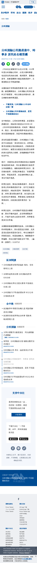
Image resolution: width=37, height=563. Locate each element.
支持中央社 (28, 7)
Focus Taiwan (11, 507)
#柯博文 (5, 253)
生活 (7, 19)
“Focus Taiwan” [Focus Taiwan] (24, 553)
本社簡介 (9, 542)
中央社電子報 (25, 531)
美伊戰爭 (5, 13)
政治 (19, 13)
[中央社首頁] (18, 7)
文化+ (22, 523)
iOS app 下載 (25, 507)
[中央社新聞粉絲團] (18, 499)
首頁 (2, 19)
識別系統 (9, 545)
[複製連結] (13, 64)
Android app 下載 (25, 511)
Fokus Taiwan (11, 515)
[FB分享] (3, 64)
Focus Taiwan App (25, 517)
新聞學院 (23, 529)
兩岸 (30, 13)
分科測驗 (11, 327)
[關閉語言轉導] (36, 548)
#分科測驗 (6, 249)
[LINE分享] (8, 64)
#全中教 (25, 249)
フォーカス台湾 (11, 511)
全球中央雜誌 (25, 521)
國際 (24, 13)
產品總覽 (23, 542)
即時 (13, 13)
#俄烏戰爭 (16, 249)
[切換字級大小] (18, 64)
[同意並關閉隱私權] (36, 556)
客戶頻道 (23, 545)
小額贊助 (18, 415)
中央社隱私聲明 (27, 559)
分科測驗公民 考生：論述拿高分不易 (18, 350)
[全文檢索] (34, 7)
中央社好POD (25, 534)
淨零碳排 (23, 526)
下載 (32, 2)
